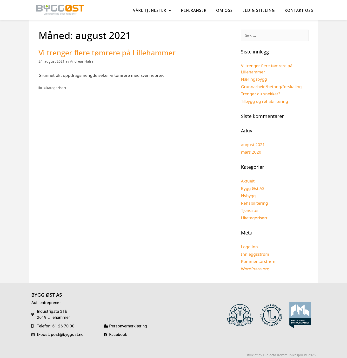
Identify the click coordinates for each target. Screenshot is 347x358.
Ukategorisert (55, 87)
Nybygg (248, 195)
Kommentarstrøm (258, 261)
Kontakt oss (299, 10)
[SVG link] (240, 315)
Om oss (224, 10)
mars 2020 (251, 152)
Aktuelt (248, 181)
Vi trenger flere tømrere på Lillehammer (107, 53)
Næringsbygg (254, 79)
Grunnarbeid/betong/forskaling (271, 86)
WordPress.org (255, 269)
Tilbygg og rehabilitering (264, 101)
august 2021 (253, 144)
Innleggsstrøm (255, 254)
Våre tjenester (152, 10)
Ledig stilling (258, 10)
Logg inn (249, 246)
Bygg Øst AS (252, 188)
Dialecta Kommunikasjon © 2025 (289, 355)
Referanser (194, 10)
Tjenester (250, 210)
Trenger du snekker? (260, 94)
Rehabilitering (254, 203)
